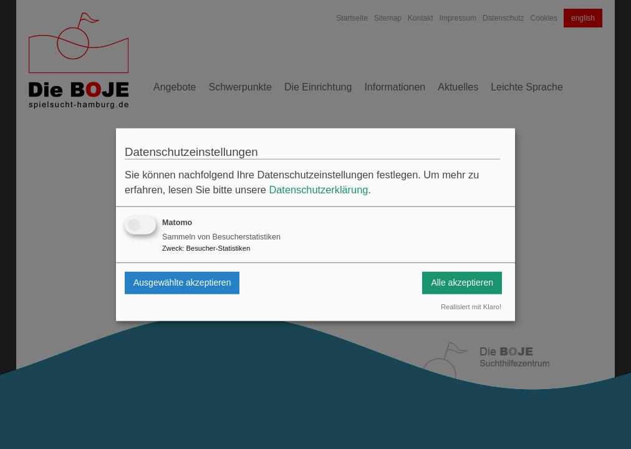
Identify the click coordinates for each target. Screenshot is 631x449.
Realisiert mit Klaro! (471, 307)
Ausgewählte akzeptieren (182, 282)
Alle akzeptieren (462, 282)
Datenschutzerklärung (318, 189)
